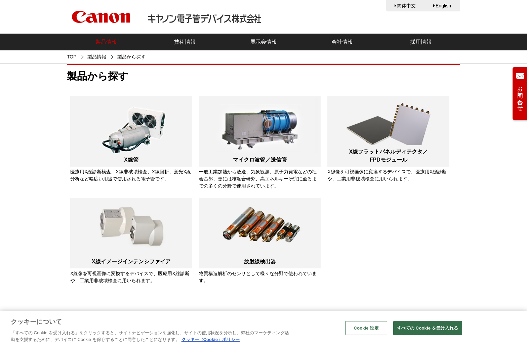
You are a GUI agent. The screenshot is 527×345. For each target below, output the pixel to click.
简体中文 (406, 5)
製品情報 (106, 42)
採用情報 (421, 42)
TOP (72, 56)
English (443, 5)
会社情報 (342, 42)
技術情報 (185, 42)
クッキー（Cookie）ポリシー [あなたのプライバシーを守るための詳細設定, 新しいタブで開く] (210, 341)
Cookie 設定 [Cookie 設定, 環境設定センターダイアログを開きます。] (366, 329)
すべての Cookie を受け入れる (427, 329)
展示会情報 (263, 42)
